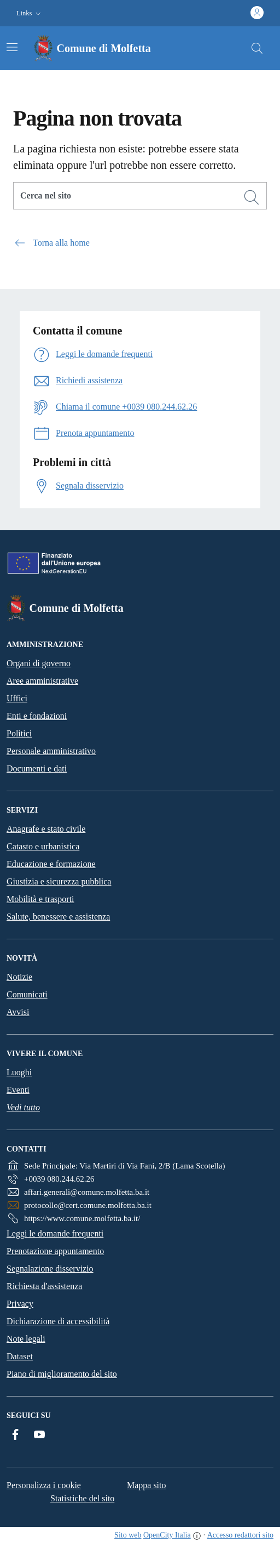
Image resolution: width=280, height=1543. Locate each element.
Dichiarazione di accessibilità (58, 1321)
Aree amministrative (42, 680)
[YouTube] (39, 1434)
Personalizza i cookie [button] (44, 1485)
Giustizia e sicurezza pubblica (59, 881)
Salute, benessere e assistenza (58, 916)
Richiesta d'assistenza (44, 1286)
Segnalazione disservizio (50, 1268)
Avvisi (18, 1012)
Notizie (19, 977)
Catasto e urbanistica (43, 846)
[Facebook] (15, 1434)
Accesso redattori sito (240, 1535)
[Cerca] (251, 197)
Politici (19, 733)
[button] (29, 13)
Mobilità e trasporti (40, 899)
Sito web (127, 1535)
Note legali (26, 1338)
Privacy (20, 1303)
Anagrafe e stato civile (46, 828)
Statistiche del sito (82, 1498)
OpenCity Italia (167, 1535)
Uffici (17, 698)
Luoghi (19, 1072)
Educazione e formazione (51, 864)
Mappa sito (146, 1485)
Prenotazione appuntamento (55, 1251)
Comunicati (27, 994)
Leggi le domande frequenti (55, 1233)
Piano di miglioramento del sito (62, 1374)
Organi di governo (39, 663)
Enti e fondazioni (37, 716)
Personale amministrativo (51, 751)
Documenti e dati (37, 768)
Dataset (20, 1356)
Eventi (18, 1089)
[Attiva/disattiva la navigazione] (12, 47)
